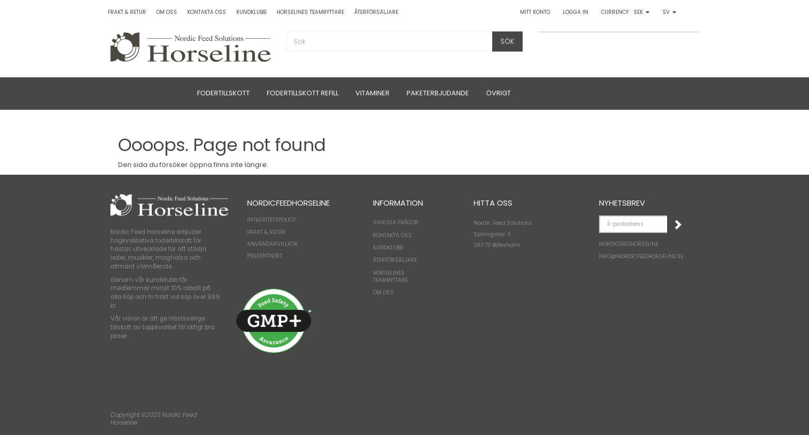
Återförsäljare (376, 12)
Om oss (166, 12)
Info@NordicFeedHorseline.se (641, 256)
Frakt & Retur (127, 12)
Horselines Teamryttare (310, 12)
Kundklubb (251, 12)
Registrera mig (677, 224)
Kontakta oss (206, 12)
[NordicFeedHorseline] (190, 46)
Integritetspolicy (271, 220)
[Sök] (507, 41)
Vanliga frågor (395, 222)
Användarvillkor (272, 244)
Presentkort (264, 256)
